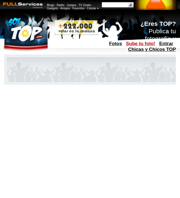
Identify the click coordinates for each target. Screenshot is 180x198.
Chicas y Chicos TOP (152, 49)
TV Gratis (84, 5)
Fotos (115, 43)
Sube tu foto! (140, 43)
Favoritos (78, 8)
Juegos (71, 5)
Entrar (166, 43)
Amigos (65, 8)
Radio (60, 5)
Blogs (50, 5)
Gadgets (52, 8)
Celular (91, 8)
